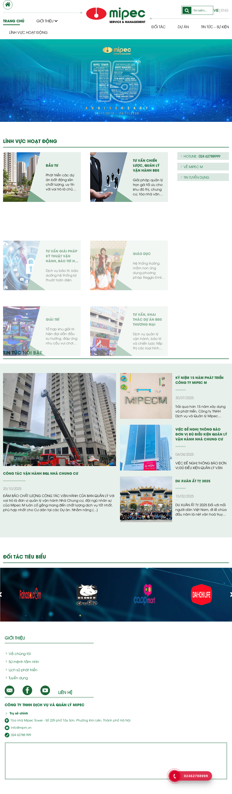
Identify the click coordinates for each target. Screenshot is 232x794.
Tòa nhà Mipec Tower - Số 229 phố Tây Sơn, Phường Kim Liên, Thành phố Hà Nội (60, 720)
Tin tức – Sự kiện (171, 32)
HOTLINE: (200, 156)
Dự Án (182, 21)
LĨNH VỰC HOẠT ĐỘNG (30, 140)
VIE (217, 4)
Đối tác (157, 21)
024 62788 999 (17, 734)
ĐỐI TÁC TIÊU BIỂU (25, 556)
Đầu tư (52, 165)
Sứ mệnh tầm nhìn (21, 661)
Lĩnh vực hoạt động (28, 32)
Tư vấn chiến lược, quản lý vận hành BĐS (145, 165)
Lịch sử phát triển (20, 669)
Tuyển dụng (16, 677)
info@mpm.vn (17, 727)
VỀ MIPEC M (191, 166)
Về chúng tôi (16, 653)
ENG (224, 4)
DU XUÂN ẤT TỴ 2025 (191, 480)
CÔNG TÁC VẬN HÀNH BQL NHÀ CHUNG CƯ (37, 473)
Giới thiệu (47, 21)
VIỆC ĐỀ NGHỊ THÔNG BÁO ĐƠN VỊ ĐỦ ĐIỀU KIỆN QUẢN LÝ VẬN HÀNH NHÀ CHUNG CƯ (200, 434)
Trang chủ (13, 21)
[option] (116, 80)
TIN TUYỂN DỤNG (196, 177)
